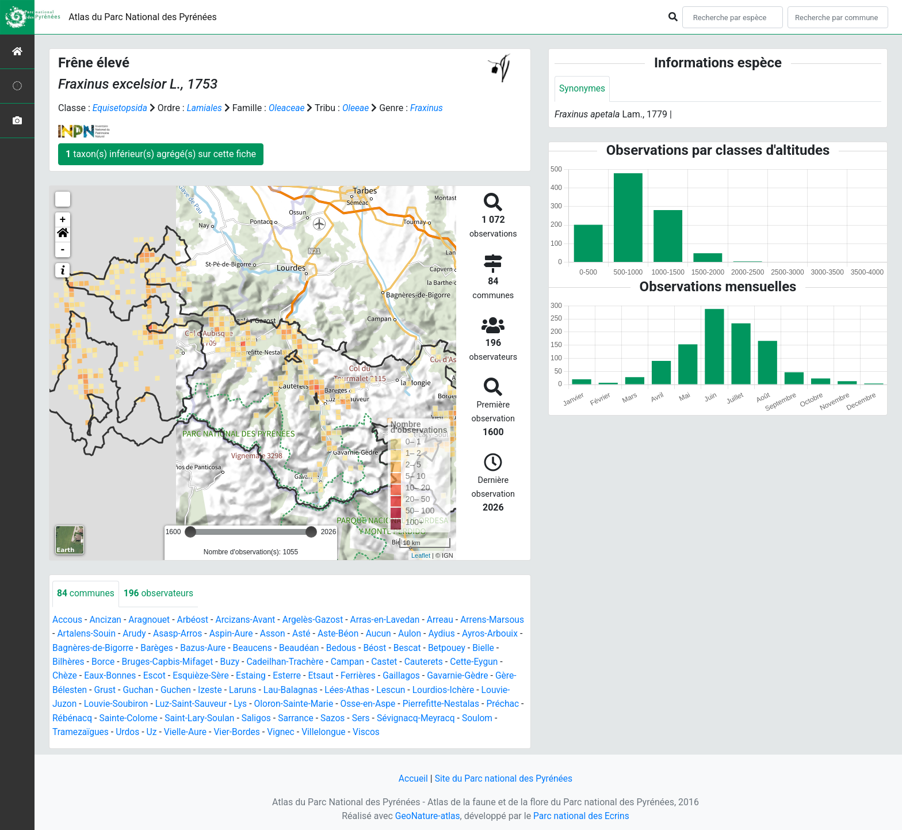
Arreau (448, 619)
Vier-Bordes (366, 730)
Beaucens (321, 647)
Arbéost (195, 619)
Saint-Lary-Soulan (329, 716)
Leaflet (420, 554)
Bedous (411, 647)
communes (86, 593)
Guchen (269, 688)
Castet (466, 661)
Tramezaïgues (206, 730)
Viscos (498, 730)
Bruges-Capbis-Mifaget (245, 661)
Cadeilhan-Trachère (365, 661)
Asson (315, 633)
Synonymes (582, 88)
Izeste (304, 688)
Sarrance (428, 716)
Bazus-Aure (270, 647)
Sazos (465, 716)
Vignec (411, 730)
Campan (429, 661)
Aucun (424, 633)
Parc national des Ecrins (582, 813)
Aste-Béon (382, 633)
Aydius (488, 633)
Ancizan (106, 619)
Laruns (338, 688)
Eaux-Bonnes (172, 674)
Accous (67, 619)
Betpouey (71, 661)
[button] (62, 234)
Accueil (411, 776)
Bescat (479, 647)
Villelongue (455, 730)
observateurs (160, 593)
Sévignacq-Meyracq (92, 730)
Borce (178, 661)
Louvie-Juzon (150, 702)
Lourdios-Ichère (84, 702)
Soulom (155, 730)
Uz (279, 730)
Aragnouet (151, 619)
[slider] (190, 532)
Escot (217, 674)
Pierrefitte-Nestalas (91, 716)
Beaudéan (369, 647)
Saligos (387, 716)
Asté (345, 633)
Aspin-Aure (273, 633)
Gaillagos (470, 674)
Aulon (455, 633)
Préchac (154, 716)
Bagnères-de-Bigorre (158, 647)
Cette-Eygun (81, 674)
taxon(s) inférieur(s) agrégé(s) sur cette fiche (161, 154)
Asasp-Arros (218, 633)
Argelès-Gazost (318, 619)
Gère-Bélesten (150, 688)
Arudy (174, 633)
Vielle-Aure (313, 730)
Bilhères (143, 661)
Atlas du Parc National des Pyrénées (142, 17)
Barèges (223, 647)
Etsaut (387, 674)
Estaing (316, 674)
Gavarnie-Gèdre (83, 688)
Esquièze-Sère (265, 674)
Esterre (353, 674)
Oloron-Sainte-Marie (398, 702)
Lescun (489, 688)
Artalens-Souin (125, 633)
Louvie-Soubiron (218, 702)
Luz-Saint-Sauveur (294, 702)
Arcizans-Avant (250, 619)
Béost (446, 647)
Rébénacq (199, 716)
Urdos (255, 730)
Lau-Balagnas (387, 688)
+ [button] (63, 220)
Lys (344, 702)
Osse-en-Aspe (475, 702)
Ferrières (426, 674)
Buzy (308, 661)
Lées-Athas (445, 688)
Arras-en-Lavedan (392, 619)
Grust (197, 688)
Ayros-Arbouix (80, 647)
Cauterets (506, 661)
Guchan (231, 688)
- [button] (63, 250)
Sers (494, 716)
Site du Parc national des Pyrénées (504, 776)
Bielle (109, 661)
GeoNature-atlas (426, 813)
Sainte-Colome (256, 716)
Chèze (126, 674)
